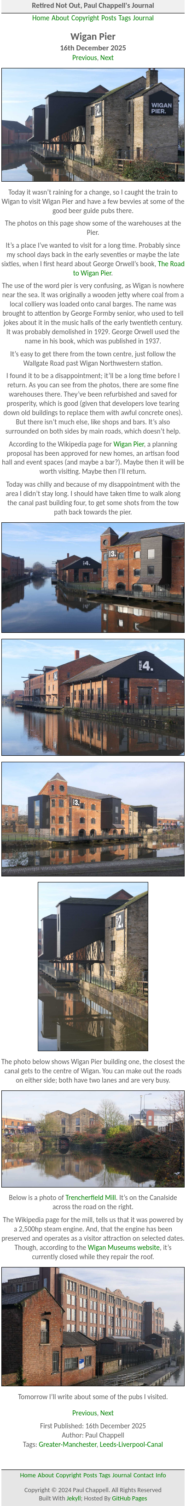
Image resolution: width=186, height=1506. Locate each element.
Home (41, 17)
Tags (124, 17)
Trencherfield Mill (90, 1197)
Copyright (85, 17)
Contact (144, 1475)
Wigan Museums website (124, 1247)
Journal (143, 17)
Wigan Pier (128, 444)
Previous (84, 57)
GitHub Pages (129, 1498)
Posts (108, 17)
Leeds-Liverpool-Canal (131, 1444)
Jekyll (74, 1498)
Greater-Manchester (67, 1444)
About (60, 17)
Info (161, 1475)
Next (107, 57)
